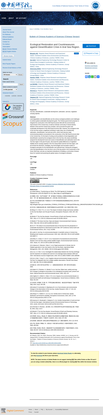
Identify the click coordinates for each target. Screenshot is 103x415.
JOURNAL (37, 29)
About (36, 409)
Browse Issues (8, 56)
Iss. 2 (51, 29)
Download (91, 46)
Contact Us (6, 42)
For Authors (6, 44)
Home (31, 29)
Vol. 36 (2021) (44, 29)
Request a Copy (91, 53)
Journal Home (7, 29)
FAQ (42, 409)
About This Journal (8, 32)
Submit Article (7, 60)
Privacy (30, 412)
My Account (49, 409)
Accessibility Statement (61, 409)
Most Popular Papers (9, 64)
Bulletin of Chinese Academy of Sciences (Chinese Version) (55, 37)
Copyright (36, 412)
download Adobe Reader (64, 353)
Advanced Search (8, 93)
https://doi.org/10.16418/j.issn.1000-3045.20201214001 (47, 343)
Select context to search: (10, 87)
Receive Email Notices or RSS (12, 68)
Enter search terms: (9, 82)
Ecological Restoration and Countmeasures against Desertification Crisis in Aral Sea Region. (55, 45)
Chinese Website (10, 49)
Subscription (6, 46)
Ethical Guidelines (8, 37)
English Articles (9, 51)
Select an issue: (7, 72)
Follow (76, 53)
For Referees (7, 34)
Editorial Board (7, 39)
